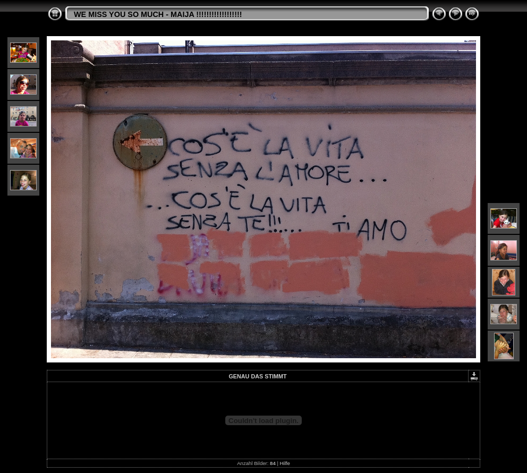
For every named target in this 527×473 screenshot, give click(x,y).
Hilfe (285, 463)
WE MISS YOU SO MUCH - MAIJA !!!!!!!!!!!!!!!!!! (158, 14)
